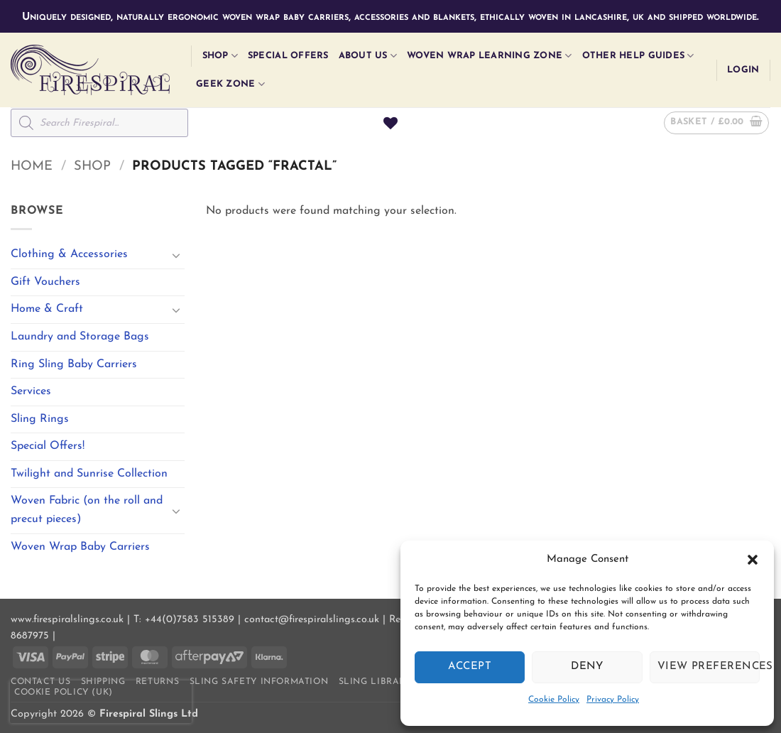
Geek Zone (230, 84)
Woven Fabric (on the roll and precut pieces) (87, 510)
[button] (753, 560)
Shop (220, 56)
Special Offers (288, 55)
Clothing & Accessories (69, 254)
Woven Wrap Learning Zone (489, 56)
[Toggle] (176, 255)
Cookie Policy (553, 699)
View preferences (708, 666)
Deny (587, 666)
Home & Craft (47, 309)
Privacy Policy (612, 699)
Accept (469, 666)
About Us (368, 56)
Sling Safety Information (259, 682)
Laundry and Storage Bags (80, 336)
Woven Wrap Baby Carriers (80, 547)
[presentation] (101, 701)
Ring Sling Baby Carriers (74, 364)
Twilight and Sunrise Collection (89, 473)
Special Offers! (47, 446)
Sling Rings (40, 419)
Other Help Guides (638, 56)
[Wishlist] (390, 123)
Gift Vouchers (45, 282)
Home (32, 166)
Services (31, 391)
